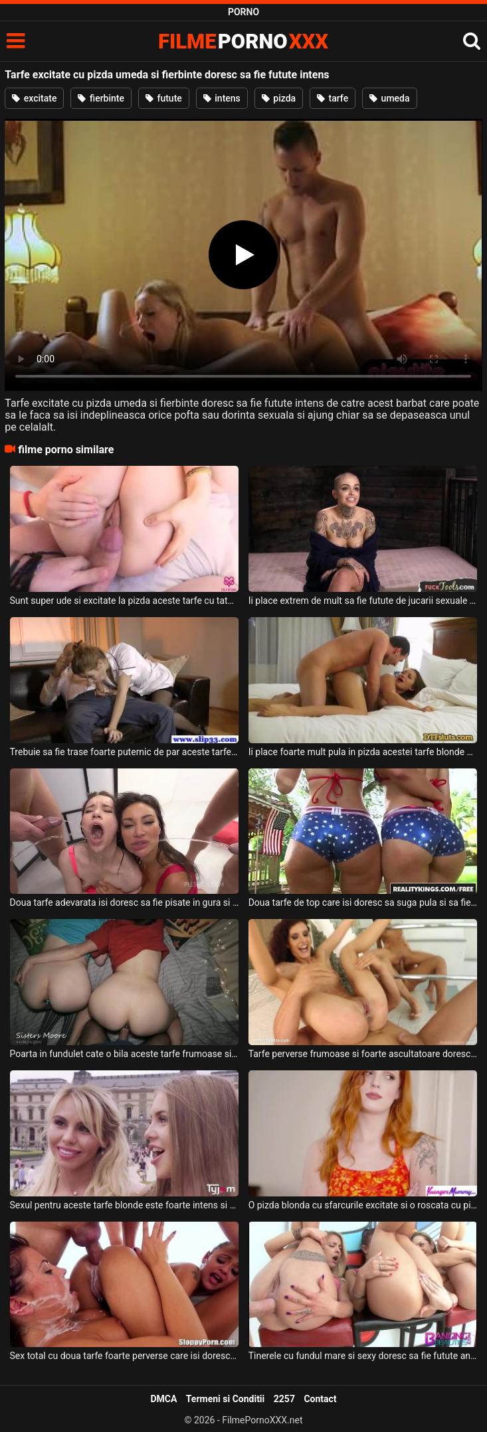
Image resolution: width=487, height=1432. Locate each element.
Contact (320, 1399)
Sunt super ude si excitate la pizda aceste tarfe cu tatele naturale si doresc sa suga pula (124, 600)
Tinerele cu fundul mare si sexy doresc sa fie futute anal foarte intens (363, 1355)
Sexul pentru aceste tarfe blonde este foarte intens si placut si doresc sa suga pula (124, 1205)
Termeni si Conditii (225, 1399)
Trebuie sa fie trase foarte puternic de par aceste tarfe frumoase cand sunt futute (124, 752)
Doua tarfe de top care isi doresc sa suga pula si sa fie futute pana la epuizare (363, 902)
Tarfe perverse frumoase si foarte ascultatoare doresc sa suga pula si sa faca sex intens (363, 1053)
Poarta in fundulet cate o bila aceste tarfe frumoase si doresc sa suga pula (124, 1053)
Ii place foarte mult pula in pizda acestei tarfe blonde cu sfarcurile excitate (363, 752)
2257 (284, 1399)
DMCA (163, 1399)
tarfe (332, 98)
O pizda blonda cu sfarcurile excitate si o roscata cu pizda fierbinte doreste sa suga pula (363, 1205)
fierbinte (101, 98)
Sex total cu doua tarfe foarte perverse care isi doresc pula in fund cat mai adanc (124, 1355)
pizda (279, 98)
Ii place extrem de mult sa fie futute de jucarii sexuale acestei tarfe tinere (363, 600)
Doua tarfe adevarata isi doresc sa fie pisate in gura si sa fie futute (124, 902)
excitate (34, 98)
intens (222, 98)
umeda (389, 98)
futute (164, 98)
